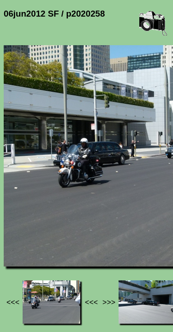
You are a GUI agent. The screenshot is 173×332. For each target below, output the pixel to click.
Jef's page (20, 240)
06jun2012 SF (95, 240)
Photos (54, 240)
